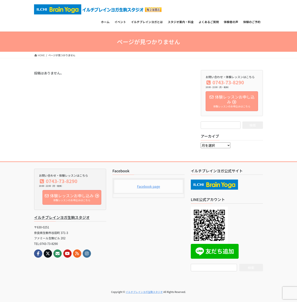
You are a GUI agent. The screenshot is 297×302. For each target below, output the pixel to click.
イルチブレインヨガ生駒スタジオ (62, 217)
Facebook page (148, 186)
